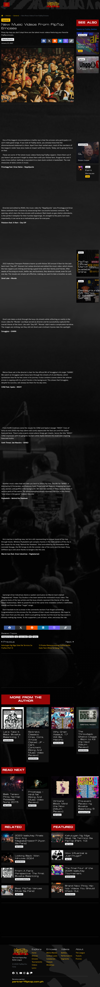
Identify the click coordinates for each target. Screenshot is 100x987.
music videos (23, 636)
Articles (8, 15)
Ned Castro (7, 805)
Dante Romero (7, 39)
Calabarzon (50, 959)
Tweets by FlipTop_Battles (86, 29)
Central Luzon (51, 956)
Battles (64, 953)
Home (34, 953)
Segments (65, 959)
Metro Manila (51, 953)
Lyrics (34, 968)
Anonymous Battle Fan (22, 879)
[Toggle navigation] (6, 4)
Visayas (49, 962)
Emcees (35, 959)
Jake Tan (68, 859)
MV (30, 636)
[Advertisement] (37, 121)
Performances (66, 956)
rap (16, 636)
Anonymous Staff (84, 812)
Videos (34, 965)
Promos (79, 959)
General (16, 15)
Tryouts (79, 956)
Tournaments (37, 962)
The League (80, 953)
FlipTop (35, 636)
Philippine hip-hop (7, 636)
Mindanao (50, 965)
